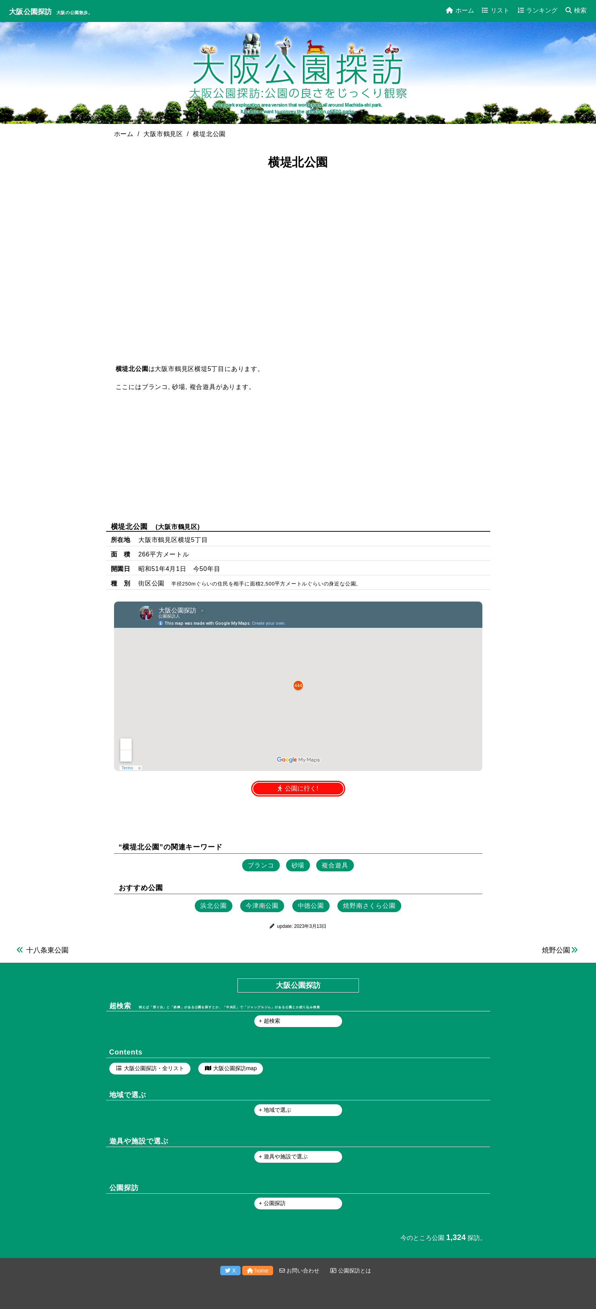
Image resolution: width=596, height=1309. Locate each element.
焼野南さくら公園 (369, 905)
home (257, 1270)
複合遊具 (203, 387)
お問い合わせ (299, 1270)
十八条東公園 (47, 950)
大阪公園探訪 (30, 12)
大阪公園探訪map (235, 1068)
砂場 (178, 387)
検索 (576, 10)
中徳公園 (311, 905)
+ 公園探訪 (272, 1203)
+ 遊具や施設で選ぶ (283, 1156)
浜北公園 (213, 905)
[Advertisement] (298, 456)
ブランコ (155, 387)
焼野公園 (556, 950)
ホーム (460, 10)
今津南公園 (262, 905)
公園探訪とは (350, 1270)
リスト (495, 10)
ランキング (538, 10)
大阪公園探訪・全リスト (154, 1068)
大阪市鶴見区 (177, 527)
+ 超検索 (269, 1021)
